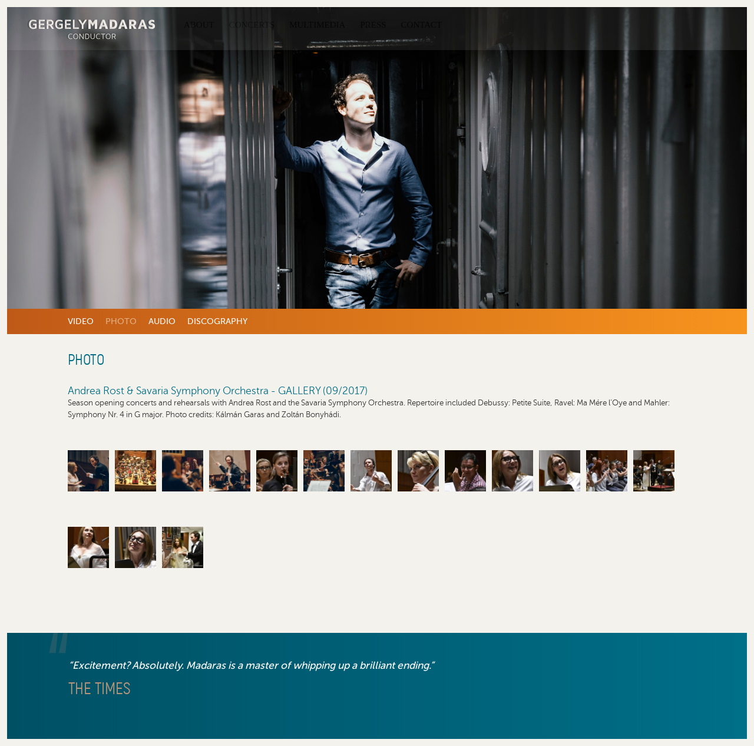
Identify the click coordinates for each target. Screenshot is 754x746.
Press (373, 24)
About (199, 24)
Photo (121, 321)
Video (81, 321)
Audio (162, 321)
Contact (421, 24)
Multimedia (317, 24)
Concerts (252, 24)
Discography (217, 321)
